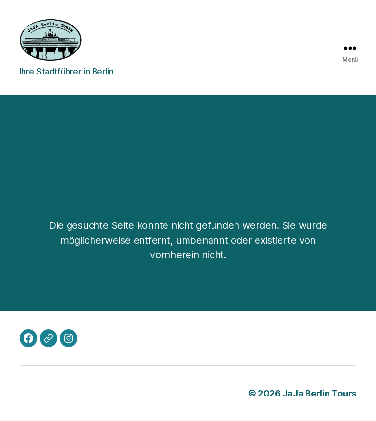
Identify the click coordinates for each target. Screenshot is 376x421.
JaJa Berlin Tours (319, 393)
